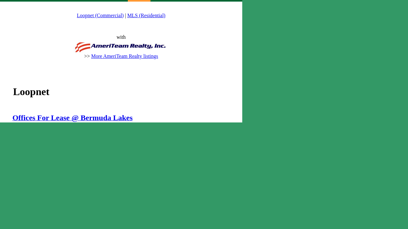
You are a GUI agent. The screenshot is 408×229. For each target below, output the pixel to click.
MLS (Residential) (146, 15)
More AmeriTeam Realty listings (124, 56)
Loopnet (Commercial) (100, 15)
